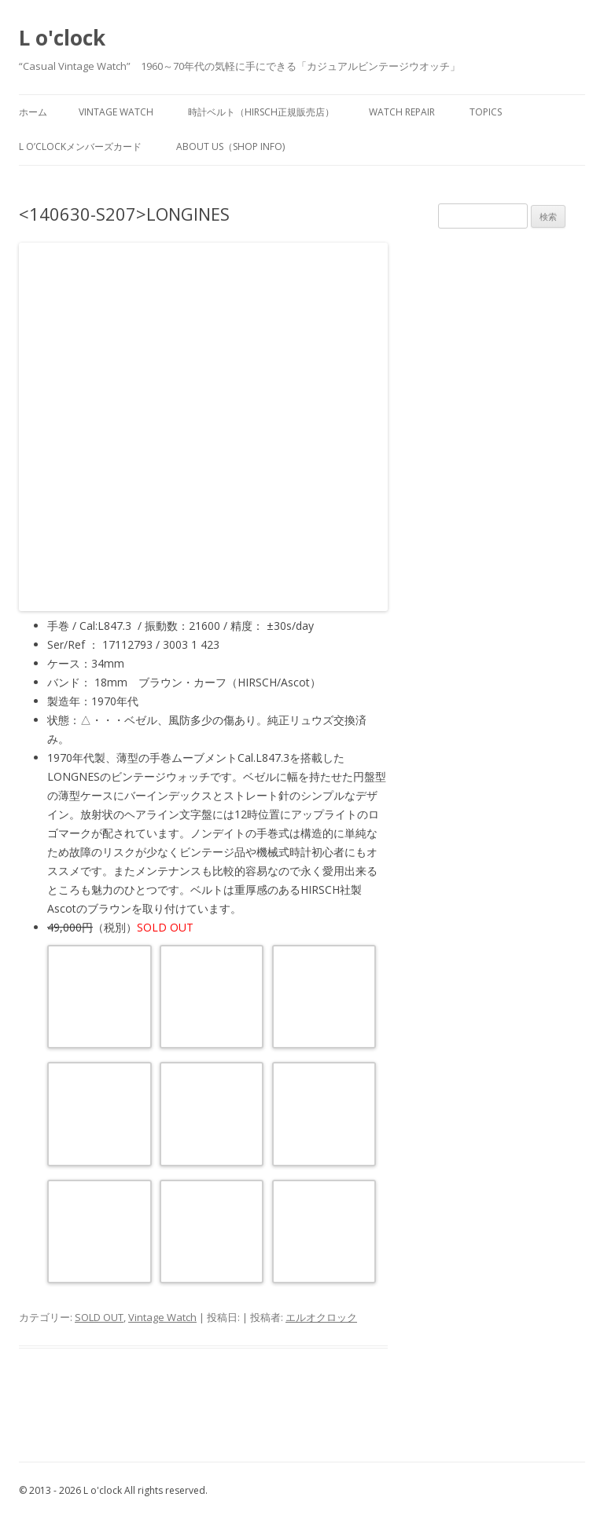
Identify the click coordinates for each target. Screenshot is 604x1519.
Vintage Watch (162, 1317)
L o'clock (62, 38)
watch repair (402, 112)
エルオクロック (321, 1317)
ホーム (33, 112)
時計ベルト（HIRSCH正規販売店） (261, 112)
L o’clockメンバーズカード (80, 146)
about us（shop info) (230, 146)
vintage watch (116, 112)
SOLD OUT (99, 1317)
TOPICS (486, 112)
